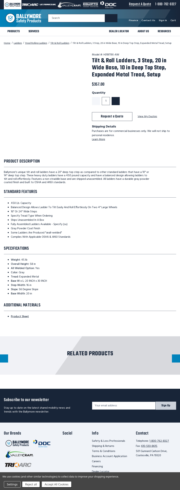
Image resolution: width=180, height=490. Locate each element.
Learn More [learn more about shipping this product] (98, 139)
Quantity (98, 93)
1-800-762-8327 (159, 441)
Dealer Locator (100, 471)
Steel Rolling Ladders (36, 43)
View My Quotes (148, 116)
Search (56, 18)
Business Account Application (109, 456)
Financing (97, 466)
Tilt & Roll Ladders (59, 43)
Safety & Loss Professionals (108, 441)
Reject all (31, 484)
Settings (12, 484)
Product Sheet (20, 316)
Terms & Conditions (103, 451)
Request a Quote (112, 116)
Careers (96, 461)
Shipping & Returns (103, 446)
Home (7, 43)
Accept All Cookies (57, 484)
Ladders (18, 43)
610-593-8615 (149, 446)
